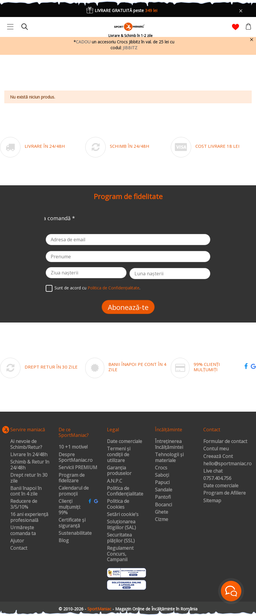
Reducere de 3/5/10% (23, 504)
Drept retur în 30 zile (28, 478)
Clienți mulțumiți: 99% (70, 507)
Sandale (163, 490)
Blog (64, 541)
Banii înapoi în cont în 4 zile (26, 491)
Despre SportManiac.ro (76, 457)
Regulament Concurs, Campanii (120, 554)
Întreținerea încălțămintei (169, 444)
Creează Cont (218, 456)
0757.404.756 (217, 478)
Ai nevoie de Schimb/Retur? (26, 444)
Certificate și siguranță (72, 523)
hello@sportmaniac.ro (227, 464)
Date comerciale (124, 441)
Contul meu (216, 449)
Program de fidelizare (72, 478)
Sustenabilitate (75, 533)
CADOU (83, 42)
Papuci (162, 483)
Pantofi (163, 497)
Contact (18, 548)
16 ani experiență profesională (29, 517)
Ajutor (17, 541)
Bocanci (163, 505)
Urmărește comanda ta (23, 530)
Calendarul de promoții (74, 491)
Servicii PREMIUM (78, 468)
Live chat (213, 471)
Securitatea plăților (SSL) (121, 538)
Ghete (161, 512)
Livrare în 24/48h (28, 455)
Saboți (162, 475)
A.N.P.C (114, 481)
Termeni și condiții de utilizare (118, 454)
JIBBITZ (130, 47)
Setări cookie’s (123, 514)
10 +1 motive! (73, 447)
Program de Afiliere (224, 493)
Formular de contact (225, 441)
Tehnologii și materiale (169, 457)
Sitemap (212, 501)
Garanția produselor (119, 470)
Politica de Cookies (118, 504)
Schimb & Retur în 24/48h (29, 465)
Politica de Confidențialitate (113, 288)
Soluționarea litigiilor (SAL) (121, 524)
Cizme (161, 519)
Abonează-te (128, 307)
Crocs (161, 468)
